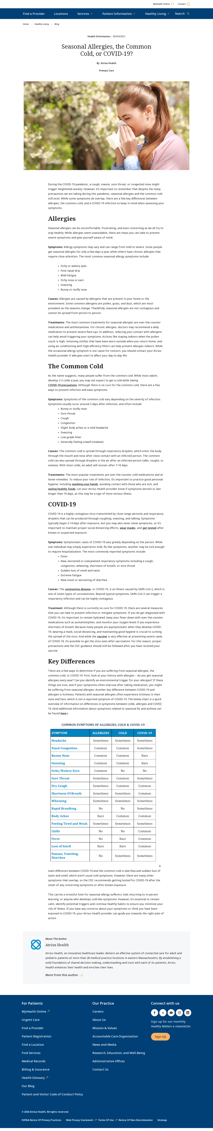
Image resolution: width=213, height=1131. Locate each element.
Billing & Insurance (35, 1072)
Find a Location (33, 1048)
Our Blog (28, 1089)
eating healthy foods (61, 492)
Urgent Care (30, 1023)
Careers (98, 1014)
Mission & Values (104, 1031)
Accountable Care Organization (115, 1039)
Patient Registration (36, 1039)
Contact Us (100, 1072)
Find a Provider (34, 17)
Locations (61, 17)
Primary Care (106, 73)
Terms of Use (106, 1123)
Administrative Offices (108, 1064)
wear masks (127, 531)
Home (26, 27)
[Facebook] (154, 1015)
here (64, 716)
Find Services (31, 1056)
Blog (57, 27)
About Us (99, 1023)
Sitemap (162, 1123)
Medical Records (33, 1064)
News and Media (104, 1048)
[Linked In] (187, 1015)
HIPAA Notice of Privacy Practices (41, 1123)
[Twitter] (162, 1015)
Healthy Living (42, 27)
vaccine (102, 639)
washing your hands (85, 487)
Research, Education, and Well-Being (118, 1056)
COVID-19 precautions (62, 388)
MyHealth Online (34, 1014)
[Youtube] (171, 1015)
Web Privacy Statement (79, 1123)
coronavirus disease (78, 592)
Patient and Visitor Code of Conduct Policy (52, 1097)
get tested (149, 531)
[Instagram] (179, 1015)
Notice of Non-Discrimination (136, 1123)
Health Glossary (33, 1081)
